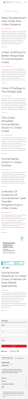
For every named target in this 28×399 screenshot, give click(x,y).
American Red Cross (7, 395)
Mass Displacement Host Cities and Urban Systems (14, 21)
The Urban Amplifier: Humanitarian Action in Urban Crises (11, 124)
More (3, 386)
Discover (4, 381)
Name (3, 325)
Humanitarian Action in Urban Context (11, 162)
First (2, 331)
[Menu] (4, 2)
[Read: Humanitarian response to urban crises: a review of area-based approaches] (13, 252)
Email (3, 340)
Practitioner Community (8, 384)
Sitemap (4, 396)
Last (2, 337)
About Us (4, 378)
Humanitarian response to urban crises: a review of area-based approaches (13, 279)
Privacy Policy (14, 395)
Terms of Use (20, 395)
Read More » (4, 47)
